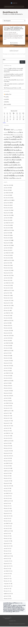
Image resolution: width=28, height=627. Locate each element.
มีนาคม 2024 (7, 220)
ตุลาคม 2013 (7, 533)
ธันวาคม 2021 (7, 288)
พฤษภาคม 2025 (7, 185)
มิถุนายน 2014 (7, 513)
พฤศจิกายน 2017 (7, 410)
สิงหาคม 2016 (7, 448)
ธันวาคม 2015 (7, 468)
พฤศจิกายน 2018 (7, 380)
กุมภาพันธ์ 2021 (7, 313)
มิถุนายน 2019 (7, 363)
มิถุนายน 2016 (7, 453)
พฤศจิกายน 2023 (7, 230)
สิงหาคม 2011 (7, 581)
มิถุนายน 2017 (7, 423)
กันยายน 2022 (7, 265)
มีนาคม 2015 (7, 491)
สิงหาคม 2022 (7, 268)
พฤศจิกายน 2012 (7, 556)
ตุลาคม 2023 (7, 233)
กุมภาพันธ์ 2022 (7, 283)
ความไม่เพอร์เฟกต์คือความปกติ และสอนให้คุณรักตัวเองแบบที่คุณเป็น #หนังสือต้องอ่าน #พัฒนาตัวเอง (13, 75)
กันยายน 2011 (7, 578)
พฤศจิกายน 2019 (7, 350)
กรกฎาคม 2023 (7, 240)
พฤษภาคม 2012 (7, 566)
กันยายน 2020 (7, 325)
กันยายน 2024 (7, 205)
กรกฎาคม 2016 (7, 451)
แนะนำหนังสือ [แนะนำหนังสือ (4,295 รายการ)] (9, 162)
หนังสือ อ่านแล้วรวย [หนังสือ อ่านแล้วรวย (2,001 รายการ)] (18, 155)
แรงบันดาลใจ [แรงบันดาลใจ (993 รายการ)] (18, 178)
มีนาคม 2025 (7, 190)
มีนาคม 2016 (7, 461)
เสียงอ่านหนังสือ (7, 104)
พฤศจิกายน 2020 (7, 320)
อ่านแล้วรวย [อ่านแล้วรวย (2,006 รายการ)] (7, 160)
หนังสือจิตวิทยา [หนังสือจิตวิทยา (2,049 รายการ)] (8, 147)
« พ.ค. (4, 122)
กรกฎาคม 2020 (7, 330)
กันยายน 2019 (7, 355)
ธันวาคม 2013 (7, 528)
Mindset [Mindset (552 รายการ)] (17, 129)
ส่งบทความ (14, 3)
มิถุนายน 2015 (7, 483)
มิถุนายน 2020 (7, 333)
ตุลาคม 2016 (7, 443)
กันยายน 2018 (7, 385)
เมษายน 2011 (7, 588)
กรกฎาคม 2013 (7, 541)
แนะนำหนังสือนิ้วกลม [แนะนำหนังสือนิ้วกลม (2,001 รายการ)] (10, 168)
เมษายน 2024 (7, 218)
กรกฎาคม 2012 (7, 561)
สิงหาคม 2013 (7, 538)
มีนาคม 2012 (7, 568)
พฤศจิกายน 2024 (7, 200)
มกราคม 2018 (7, 405)
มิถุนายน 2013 (7, 543)
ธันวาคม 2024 (7, 197)
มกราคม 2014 (7, 526)
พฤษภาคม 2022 (7, 275)
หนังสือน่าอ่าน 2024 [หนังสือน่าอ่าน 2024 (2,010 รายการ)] (13, 153)
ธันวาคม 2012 (7, 553)
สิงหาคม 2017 (7, 418)
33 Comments (14, 42)
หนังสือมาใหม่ (7, 94)
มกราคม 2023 (7, 255)
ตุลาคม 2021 (7, 293)
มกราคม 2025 (7, 195)
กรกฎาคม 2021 (7, 300)
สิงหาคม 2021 (7, 298)
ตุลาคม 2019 (7, 353)
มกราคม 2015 (7, 496)
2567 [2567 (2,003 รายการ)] (12, 130)
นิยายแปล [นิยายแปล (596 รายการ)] (15, 134)
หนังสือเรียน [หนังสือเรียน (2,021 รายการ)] (7, 157)
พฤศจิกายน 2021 (7, 290)
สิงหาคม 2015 (7, 478)
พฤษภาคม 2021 (7, 305)
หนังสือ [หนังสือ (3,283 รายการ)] (21, 145)
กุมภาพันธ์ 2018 (7, 403)
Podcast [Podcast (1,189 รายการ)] (20, 130)
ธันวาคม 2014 (7, 498)
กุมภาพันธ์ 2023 (7, 253)
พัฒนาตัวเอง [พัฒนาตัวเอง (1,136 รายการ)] (9, 137)
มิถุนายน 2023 (7, 243)
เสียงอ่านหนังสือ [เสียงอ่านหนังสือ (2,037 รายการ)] (17, 160)
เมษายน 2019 (7, 368)
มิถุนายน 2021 (7, 303)
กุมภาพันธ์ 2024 (7, 223)
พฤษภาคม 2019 (7, 365)
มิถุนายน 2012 (7, 563)
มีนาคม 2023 (7, 250)
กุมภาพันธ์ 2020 (7, 343)
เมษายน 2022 (7, 278)
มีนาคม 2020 (7, 340)
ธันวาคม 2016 (7, 438)
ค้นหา (4, 59)
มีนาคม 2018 (7, 400)
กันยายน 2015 (7, 476)
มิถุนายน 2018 (7, 393)
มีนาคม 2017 (7, 430)
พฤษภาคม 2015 (7, 486)
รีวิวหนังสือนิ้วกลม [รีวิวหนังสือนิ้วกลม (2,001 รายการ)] (14, 139)
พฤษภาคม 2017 (7, 425)
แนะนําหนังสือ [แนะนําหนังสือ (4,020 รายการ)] (9, 175)
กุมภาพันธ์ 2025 (7, 192)
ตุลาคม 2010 (7, 596)
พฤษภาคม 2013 (7, 546)
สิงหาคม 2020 (7, 328)
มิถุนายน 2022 (7, 273)
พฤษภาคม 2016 (7, 456)
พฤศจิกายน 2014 (7, 501)
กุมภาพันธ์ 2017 (7, 433)
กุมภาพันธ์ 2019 (7, 373)
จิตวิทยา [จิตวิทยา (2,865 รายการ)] (11, 132)
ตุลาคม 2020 (7, 323)
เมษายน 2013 (7, 548)
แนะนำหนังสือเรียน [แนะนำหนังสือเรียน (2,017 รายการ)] (18, 173)
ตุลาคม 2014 (7, 503)
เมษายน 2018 (7, 398)
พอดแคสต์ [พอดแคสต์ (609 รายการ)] (18, 134)
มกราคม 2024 (7, 225)
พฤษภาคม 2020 (7, 335)
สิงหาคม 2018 (7, 388)
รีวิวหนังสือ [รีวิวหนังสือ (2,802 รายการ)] (16, 137)
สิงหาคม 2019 (7, 358)
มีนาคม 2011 (7, 591)
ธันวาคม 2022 (7, 258)
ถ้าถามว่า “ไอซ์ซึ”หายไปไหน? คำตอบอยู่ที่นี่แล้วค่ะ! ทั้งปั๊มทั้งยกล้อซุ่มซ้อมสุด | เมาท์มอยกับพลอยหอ (13, 29)
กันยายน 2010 (7, 598)
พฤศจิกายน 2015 (7, 471)
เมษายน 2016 (7, 458)
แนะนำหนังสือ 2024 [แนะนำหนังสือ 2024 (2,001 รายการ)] (14, 165)
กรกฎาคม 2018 (7, 390)
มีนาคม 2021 (7, 310)
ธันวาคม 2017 (7, 408)
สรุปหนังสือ (6, 99)
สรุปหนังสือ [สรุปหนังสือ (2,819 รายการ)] (15, 145)
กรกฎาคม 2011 (7, 583)
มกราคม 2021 (7, 315)
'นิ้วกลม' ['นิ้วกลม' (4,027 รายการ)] (7, 129)
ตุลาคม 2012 (7, 558)
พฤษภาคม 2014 (7, 516)
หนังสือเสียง (6, 102)
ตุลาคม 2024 (7, 202)
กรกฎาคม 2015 (7, 481)
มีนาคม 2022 (7, 280)
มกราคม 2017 (7, 435)
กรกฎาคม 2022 (7, 270)
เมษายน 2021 (7, 308)
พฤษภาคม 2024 (7, 215)
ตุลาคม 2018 (7, 383)
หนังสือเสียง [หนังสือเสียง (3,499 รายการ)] (15, 157)
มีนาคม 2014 (7, 521)
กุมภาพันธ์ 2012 (7, 571)
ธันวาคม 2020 (7, 318)
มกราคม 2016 (7, 466)
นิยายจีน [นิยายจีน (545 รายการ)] (18, 132)
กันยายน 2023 (7, 235)
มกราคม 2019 (7, 375)
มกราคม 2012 (7, 573)
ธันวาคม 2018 (7, 378)
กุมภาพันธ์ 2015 (7, 493)
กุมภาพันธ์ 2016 (7, 463)
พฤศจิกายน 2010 (7, 593)
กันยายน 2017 (7, 415)
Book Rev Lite (12, 623)
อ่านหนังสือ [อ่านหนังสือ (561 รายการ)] (22, 157)
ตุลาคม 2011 (7, 576)
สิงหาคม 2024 (7, 207)
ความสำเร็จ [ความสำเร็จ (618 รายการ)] (6, 132)
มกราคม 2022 (7, 285)
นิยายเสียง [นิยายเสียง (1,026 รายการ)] (10, 135)
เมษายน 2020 (7, 338)
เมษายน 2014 (7, 518)
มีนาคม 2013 (7, 551)
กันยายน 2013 (7, 536)
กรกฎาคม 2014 (7, 511)
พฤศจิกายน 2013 (7, 531)
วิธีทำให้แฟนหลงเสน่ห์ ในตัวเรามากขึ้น (12, 88)
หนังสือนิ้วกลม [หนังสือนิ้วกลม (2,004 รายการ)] (18, 147)
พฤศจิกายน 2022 (7, 260)
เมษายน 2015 (7, 488)
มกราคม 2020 (7, 345)
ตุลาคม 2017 (7, 413)
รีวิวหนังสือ (6, 97)
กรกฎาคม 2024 (7, 210)
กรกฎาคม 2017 (7, 420)
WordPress (22, 623)
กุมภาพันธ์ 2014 (7, 523)
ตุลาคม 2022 (7, 263)
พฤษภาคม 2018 (7, 395)
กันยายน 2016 (7, 445)
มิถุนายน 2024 (7, 213)
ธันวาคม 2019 (7, 348)
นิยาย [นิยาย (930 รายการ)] (15, 132)
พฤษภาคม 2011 (7, 586)
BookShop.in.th (10, 12)
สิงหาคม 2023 (7, 238)
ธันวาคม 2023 (7, 228)
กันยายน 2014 (7, 506)
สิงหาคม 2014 (7, 508)
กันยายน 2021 (7, 295)
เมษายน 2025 (7, 187)
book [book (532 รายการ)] (14, 129)
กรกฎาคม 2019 (7, 360)
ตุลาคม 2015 (7, 473)
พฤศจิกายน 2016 (7, 440)
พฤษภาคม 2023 (7, 245)
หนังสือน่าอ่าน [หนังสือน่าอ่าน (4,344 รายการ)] (9, 150)
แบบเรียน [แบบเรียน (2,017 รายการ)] (12, 178)
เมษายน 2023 (7, 248)
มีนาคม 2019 (7, 370)
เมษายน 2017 (7, 428)
